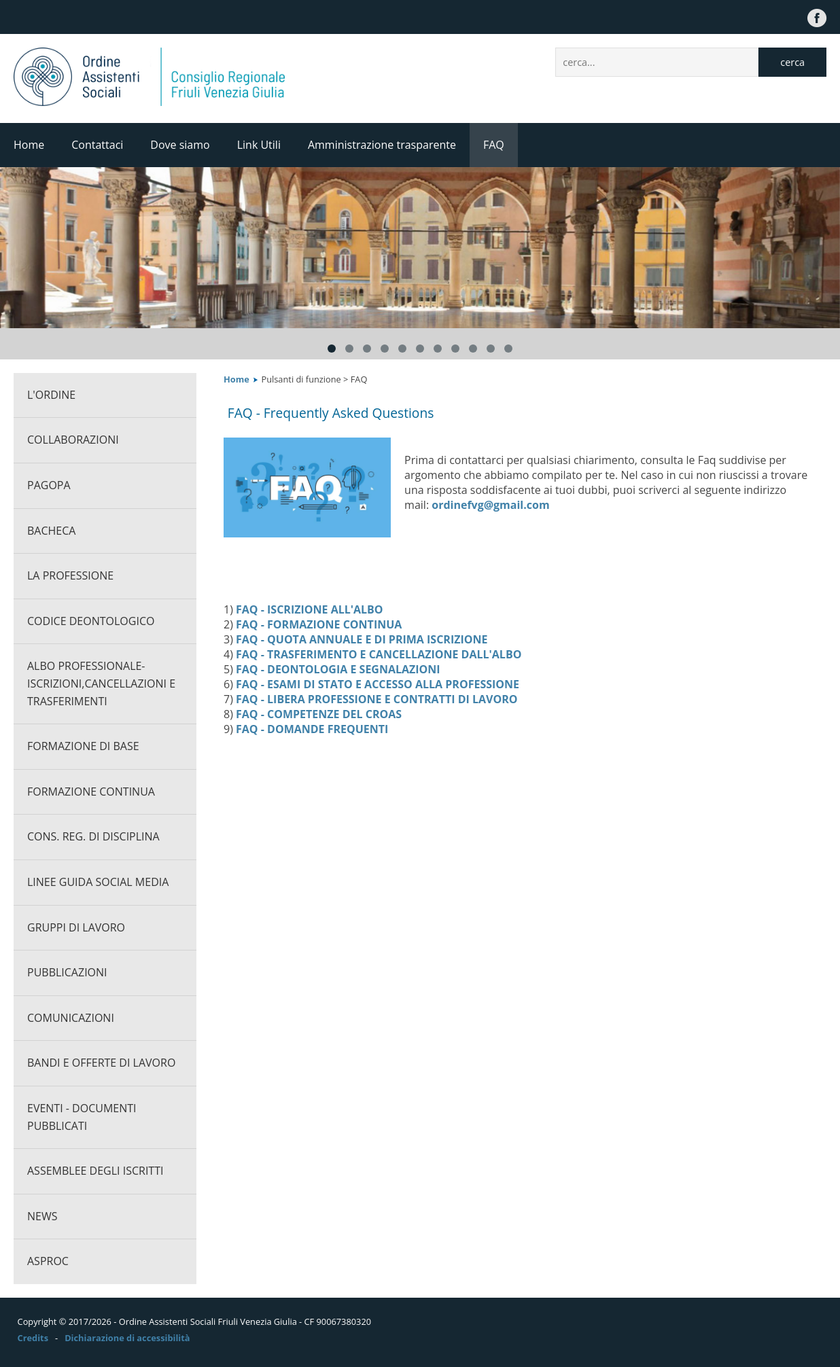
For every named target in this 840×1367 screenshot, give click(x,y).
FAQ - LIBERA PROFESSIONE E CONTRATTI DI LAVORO (376, 699)
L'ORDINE (51, 394)
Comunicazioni (70, 1017)
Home (29, 144)
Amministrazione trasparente (382, 144)
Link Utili (259, 144)
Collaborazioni (73, 439)
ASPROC (48, 1261)
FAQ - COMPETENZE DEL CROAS (319, 714)
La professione (70, 575)
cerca (792, 62)
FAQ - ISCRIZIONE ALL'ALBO (309, 609)
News (42, 1216)
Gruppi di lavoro (76, 927)
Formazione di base (83, 746)
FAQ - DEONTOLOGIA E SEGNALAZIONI (338, 669)
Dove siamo (179, 144)
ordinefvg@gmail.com (490, 504)
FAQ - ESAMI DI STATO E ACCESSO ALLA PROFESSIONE (377, 684)
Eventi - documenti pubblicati (82, 1117)
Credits (33, 1338)
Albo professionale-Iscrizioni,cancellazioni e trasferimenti (101, 683)
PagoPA (49, 485)
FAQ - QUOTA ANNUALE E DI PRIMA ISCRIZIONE (361, 639)
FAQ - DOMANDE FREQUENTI (312, 729)
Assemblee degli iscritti (95, 1170)
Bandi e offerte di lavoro (101, 1062)
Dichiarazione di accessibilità (127, 1338)
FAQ (493, 144)
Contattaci (97, 144)
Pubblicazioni (67, 972)
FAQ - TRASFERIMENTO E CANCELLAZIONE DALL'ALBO (378, 654)
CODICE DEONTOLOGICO (90, 621)
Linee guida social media (98, 881)
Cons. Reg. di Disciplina (93, 836)
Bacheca (51, 530)
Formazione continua (91, 791)
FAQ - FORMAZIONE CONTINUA (319, 624)
